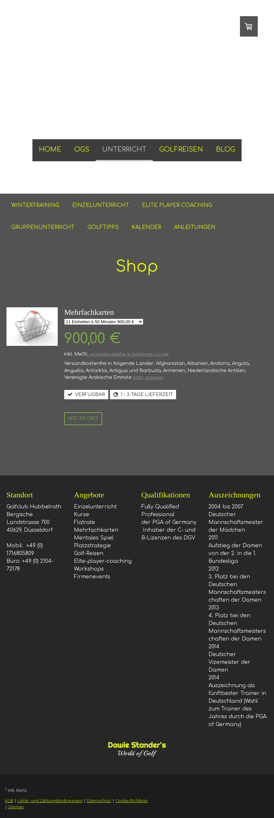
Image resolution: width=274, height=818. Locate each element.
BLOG (225, 149)
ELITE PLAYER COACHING (177, 205)
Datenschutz (99, 800)
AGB (9, 800)
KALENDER (146, 227)
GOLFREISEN (181, 149)
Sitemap (16, 807)
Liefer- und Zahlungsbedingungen (50, 800)
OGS (81, 149)
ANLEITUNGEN (194, 227)
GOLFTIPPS (103, 227)
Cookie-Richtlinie (131, 800)
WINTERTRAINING (35, 205)
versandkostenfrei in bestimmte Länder (129, 354)
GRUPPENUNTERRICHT (43, 227)
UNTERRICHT (124, 149)
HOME (50, 149)
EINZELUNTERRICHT (100, 205)
